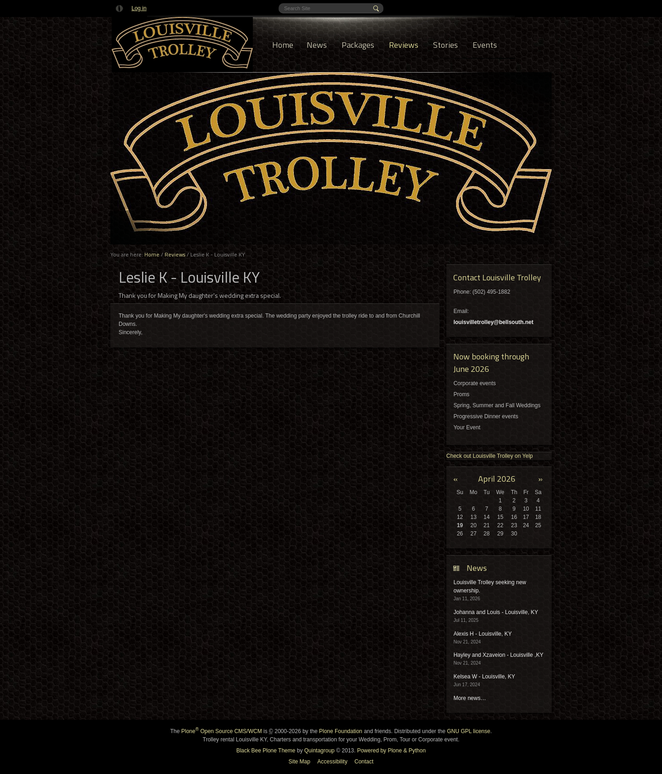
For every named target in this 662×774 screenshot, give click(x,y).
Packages (358, 45)
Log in (139, 8)
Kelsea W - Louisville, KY (484, 676)
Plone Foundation (340, 731)
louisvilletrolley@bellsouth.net (493, 322)
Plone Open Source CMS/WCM (221, 731)
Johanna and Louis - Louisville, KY (495, 612)
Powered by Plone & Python (391, 750)
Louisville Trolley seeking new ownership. (489, 586)
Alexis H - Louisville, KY (482, 634)
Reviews (403, 45)
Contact (363, 761)
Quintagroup (319, 750)
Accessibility (332, 761)
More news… (469, 698)
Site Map (299, 761)
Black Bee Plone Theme (266, 750)
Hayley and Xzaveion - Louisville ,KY (498, 655)
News (317, 45)
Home (282, 45)
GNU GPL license (468, 731)
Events (485, 45)
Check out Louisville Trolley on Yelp (489, 456)
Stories (445, 45)
